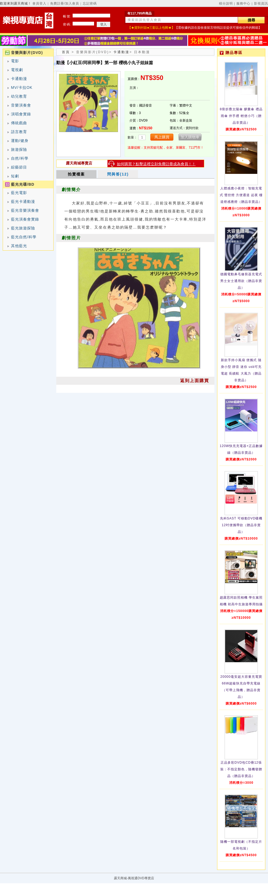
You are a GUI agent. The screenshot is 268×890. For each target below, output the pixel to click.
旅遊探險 (19, 149)
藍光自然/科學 (23, 237)
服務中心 (243, 3)
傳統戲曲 (19, 123)
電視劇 (17, 70)
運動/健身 (19, 140)
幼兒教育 (19, 96)
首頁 (66, 52)
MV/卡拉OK (21, 87)
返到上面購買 (194, 380)
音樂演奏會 (21, 105)
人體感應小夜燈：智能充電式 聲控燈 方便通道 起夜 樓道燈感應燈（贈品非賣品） (241, 195)
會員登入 (39, 3)
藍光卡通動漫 (23, 201)
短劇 (15, 176)
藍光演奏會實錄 (25, 219)
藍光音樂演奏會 (25, 210)
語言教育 (19, 132)
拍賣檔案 (76, 174)
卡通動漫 (19, 78)
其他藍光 (19, 246)
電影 (15, 61)
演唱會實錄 (21, 114)
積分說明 (226, 3)
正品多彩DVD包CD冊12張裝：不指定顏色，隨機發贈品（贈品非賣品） (241, 769)
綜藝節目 (19, 167)
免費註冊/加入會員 (64, 3)
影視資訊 (261, 3)
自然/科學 (19, 158)
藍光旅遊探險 (23, 228)
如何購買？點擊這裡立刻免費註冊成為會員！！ (156, 164)
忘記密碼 (90, 3)
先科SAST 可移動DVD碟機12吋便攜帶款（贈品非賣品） (241, 525)
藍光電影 (19, 193)
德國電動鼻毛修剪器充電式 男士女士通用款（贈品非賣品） (241, 281)
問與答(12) (118, 174)
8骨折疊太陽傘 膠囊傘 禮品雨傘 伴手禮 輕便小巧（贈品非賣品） (241, 115)
